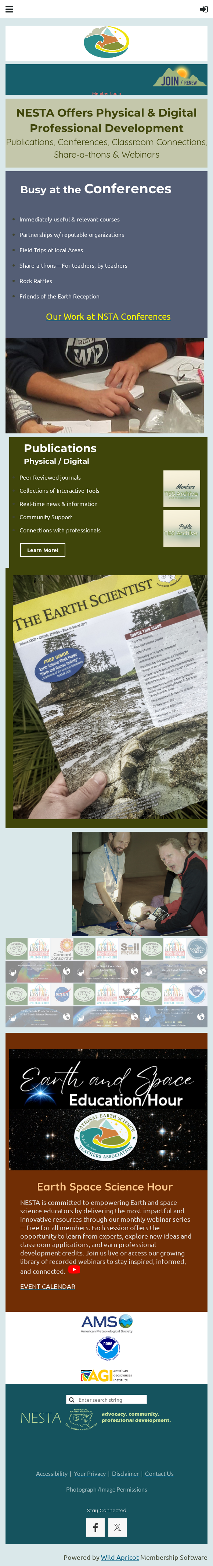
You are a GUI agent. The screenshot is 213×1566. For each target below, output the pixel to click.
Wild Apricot (120, 1557)
